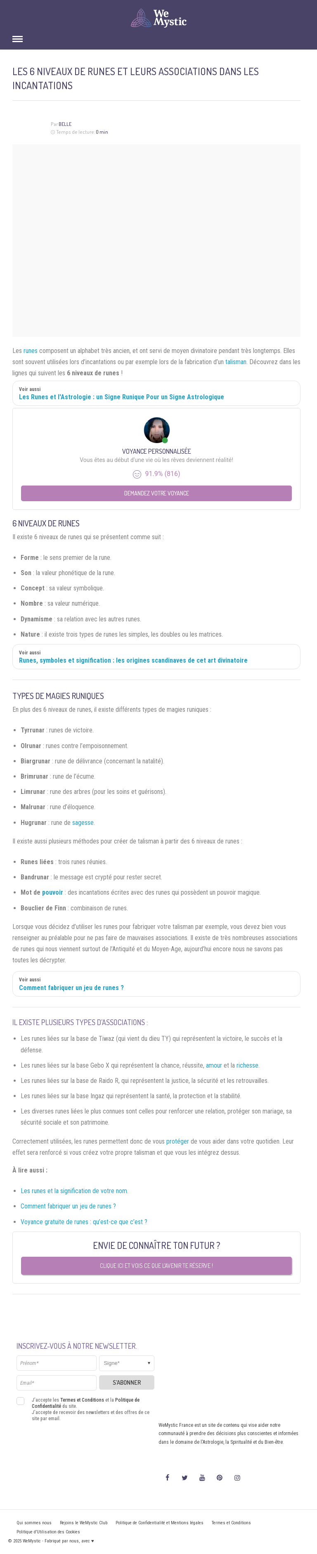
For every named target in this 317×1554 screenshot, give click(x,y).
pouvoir (52, 892)
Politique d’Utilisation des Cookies (48, 1532)
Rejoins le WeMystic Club (83, 1523)
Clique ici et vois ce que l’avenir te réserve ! (156, 1265)
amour (214, 1065)
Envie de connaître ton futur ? (156, 1245)
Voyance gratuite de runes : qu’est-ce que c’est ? (84, 1222)
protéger (177, 1141)
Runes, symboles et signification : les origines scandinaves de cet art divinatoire (133, 660)
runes (31, 351)
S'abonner (127, 1382)
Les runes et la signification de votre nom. (74, 1191)
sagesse (83, 823)
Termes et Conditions (82, 1400)
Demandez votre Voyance (156, 493)
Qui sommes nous (34, 1523)
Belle (65, 124)
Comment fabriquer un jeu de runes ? (71, 988)
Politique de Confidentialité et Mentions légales (159, 1523)
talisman (235, 362)
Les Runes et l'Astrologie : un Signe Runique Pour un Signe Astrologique (121, 397)
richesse (247, 1065)
